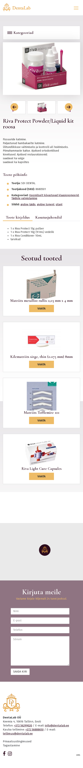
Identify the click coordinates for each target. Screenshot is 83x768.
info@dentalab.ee (57, 725)
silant (59, 204)
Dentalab (19, 7)
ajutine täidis (28, 204)
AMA (78, 755)
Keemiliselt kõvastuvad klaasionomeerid (54, 195)
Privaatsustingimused (17, 741)
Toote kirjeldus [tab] (18, 217)
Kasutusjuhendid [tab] (48, 217)
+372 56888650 (34, 729)
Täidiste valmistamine (24, 198)
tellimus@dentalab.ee (18, 733)
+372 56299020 (23, 725)
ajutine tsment (45, 204)
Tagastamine (11, 745)
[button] (14, 107)
